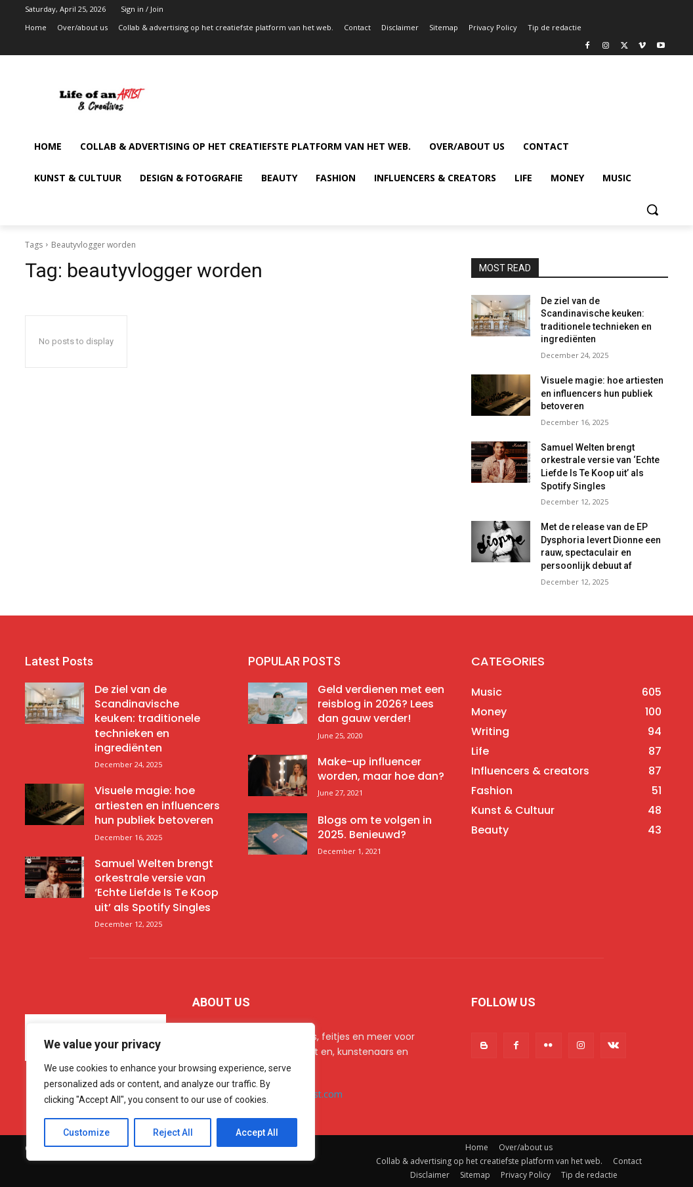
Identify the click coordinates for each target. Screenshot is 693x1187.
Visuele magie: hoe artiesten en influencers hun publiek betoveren (602, 393)
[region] (170, 1092)
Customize (86, 1132)
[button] (652, 209)
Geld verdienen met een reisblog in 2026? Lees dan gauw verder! (381, 704)
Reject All (173, 1132)
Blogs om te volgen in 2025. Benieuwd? (375, 827)
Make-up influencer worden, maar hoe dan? (381, 769)
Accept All (257, 1132)
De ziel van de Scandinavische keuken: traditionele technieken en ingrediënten (147, 719)
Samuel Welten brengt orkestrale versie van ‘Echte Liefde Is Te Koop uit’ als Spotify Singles (156, 885)
